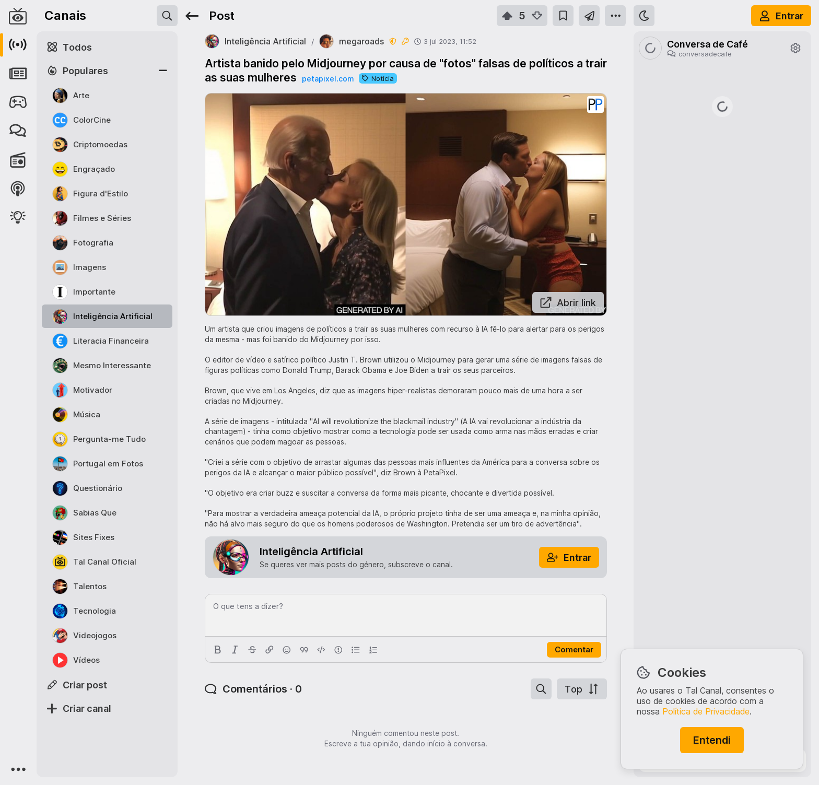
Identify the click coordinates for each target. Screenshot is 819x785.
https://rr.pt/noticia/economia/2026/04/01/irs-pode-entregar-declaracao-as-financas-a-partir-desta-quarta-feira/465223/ (722, 343)
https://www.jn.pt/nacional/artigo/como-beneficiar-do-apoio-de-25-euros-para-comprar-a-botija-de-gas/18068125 (722, 405)
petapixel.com (328, 78)
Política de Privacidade (706, 711)
